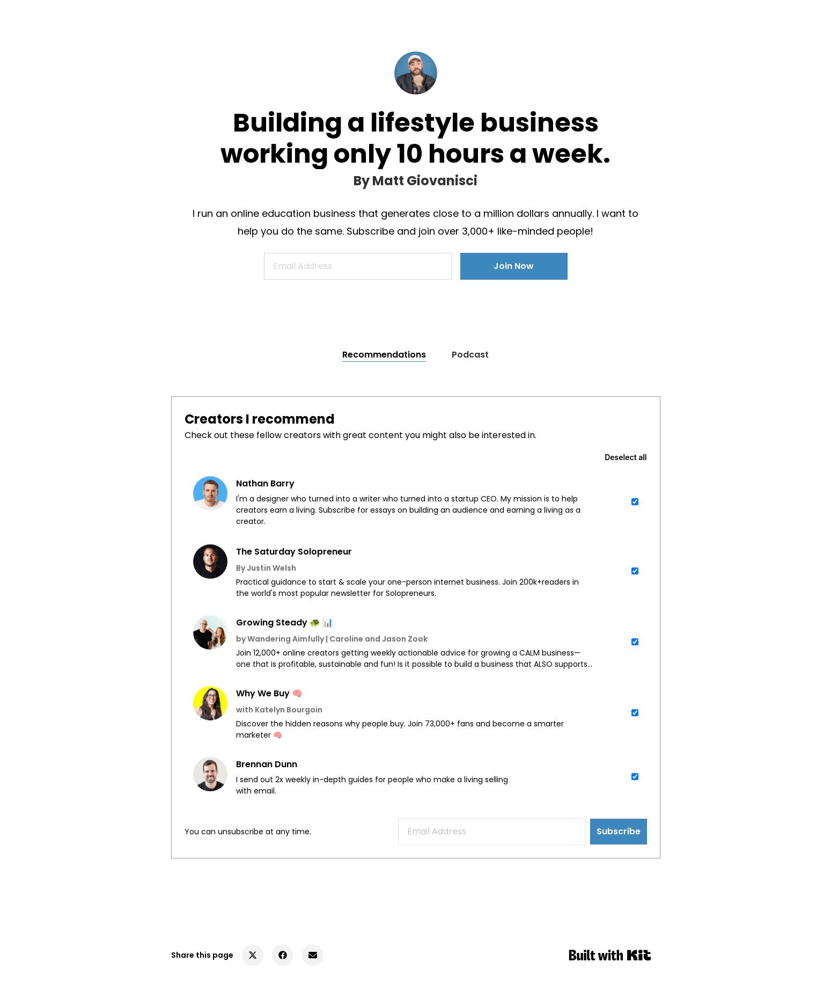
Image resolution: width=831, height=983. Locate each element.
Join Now (514, 266)
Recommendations (384, 354)
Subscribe (619, 831)
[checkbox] (416, 501)
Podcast (470, 354)
